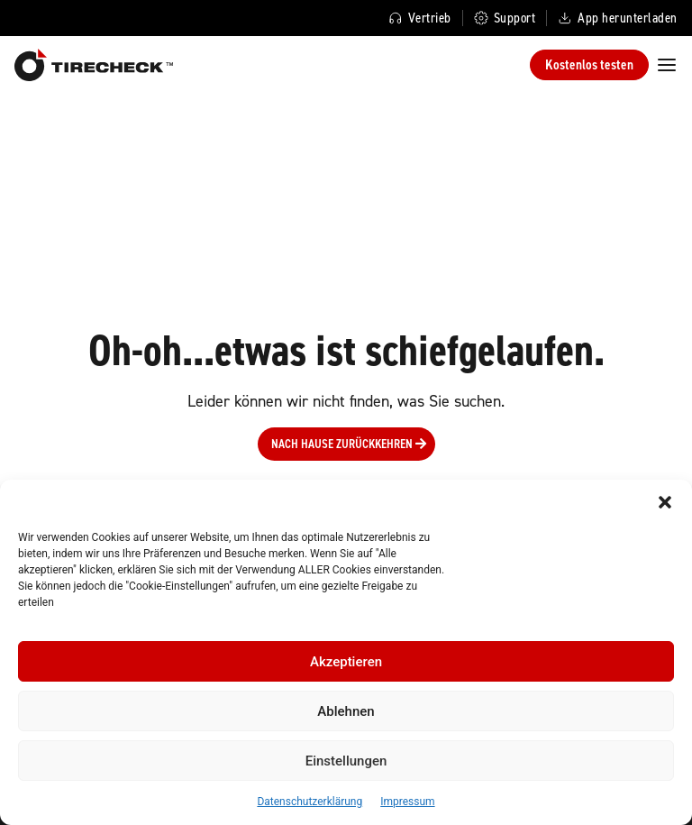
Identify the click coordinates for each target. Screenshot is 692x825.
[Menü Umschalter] (667, 64)
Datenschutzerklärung (309, 801)
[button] (665, 502)
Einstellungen (346, 761)
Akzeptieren (346, 662)
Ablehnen (345, 711)
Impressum (407, 801)
